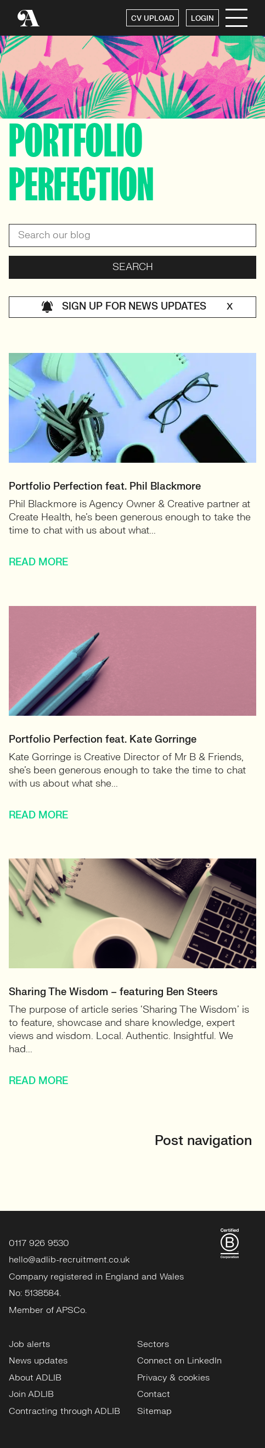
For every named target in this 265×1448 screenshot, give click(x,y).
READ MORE (38, 562)
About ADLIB (35, 1377)
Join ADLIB (31, 1394)
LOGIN (202, 18)
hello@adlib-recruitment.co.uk (69, 1259)
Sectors (153, 1344)
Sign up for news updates (137, 307)
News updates (38, 1360)
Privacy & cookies (173, 1377)
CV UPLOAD (152, 18)
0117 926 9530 (39, 1243)
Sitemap (154, 1411)
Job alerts (29, 1344)
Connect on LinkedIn (179, 1360)
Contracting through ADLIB (64, 1411)
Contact (153, 1394)
